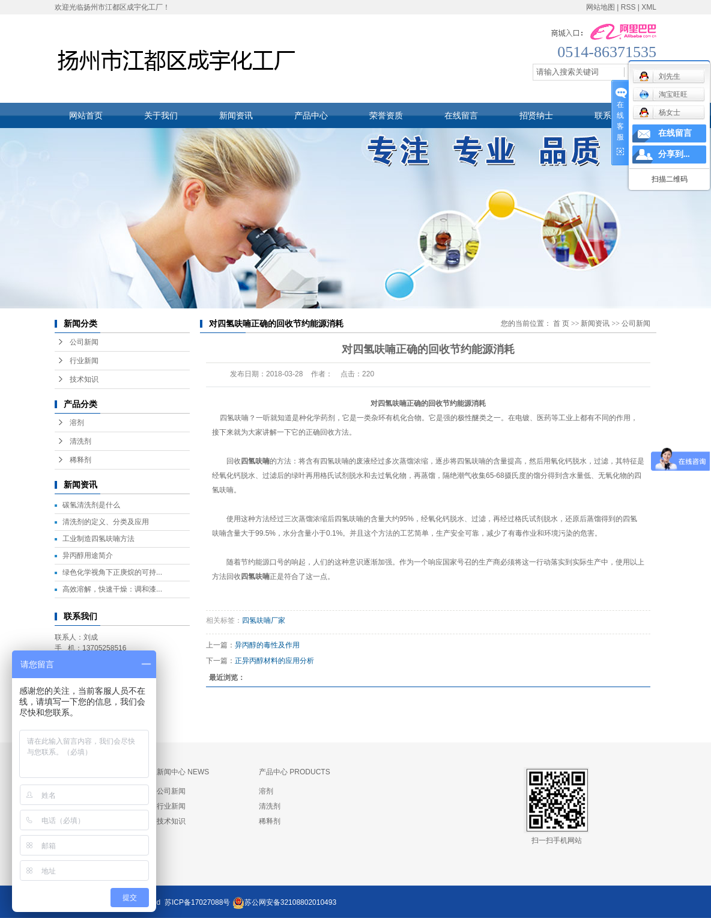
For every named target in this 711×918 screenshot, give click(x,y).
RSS (628, 7)
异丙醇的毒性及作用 (267, 645)
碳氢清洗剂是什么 (91, 505)
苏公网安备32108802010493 (290, 902)
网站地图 (600, 7)
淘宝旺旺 (663, 94)
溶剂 (77, 422)
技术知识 (84, 379)
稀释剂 (80, 460)
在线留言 (461, 115)
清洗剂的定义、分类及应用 (105, 522)
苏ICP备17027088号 (197, 902)
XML (648, 7)
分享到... (674, 154)
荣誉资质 (386, 115)
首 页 (561, 323)
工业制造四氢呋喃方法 (98, 538)
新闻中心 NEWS (183, 772)
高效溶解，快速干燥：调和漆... (112, 589)
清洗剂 (80, 441)
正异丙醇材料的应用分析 (274, 660)
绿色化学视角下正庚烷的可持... (112, 572)
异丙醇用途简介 (87, 555)
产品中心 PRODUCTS (294, 772)
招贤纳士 (536, 115)
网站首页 (86, 115)
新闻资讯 (236, 115)
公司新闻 (84, 342)
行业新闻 (84, 360)
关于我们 (161, 115)
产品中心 (311, 115)
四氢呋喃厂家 (263, 620)
